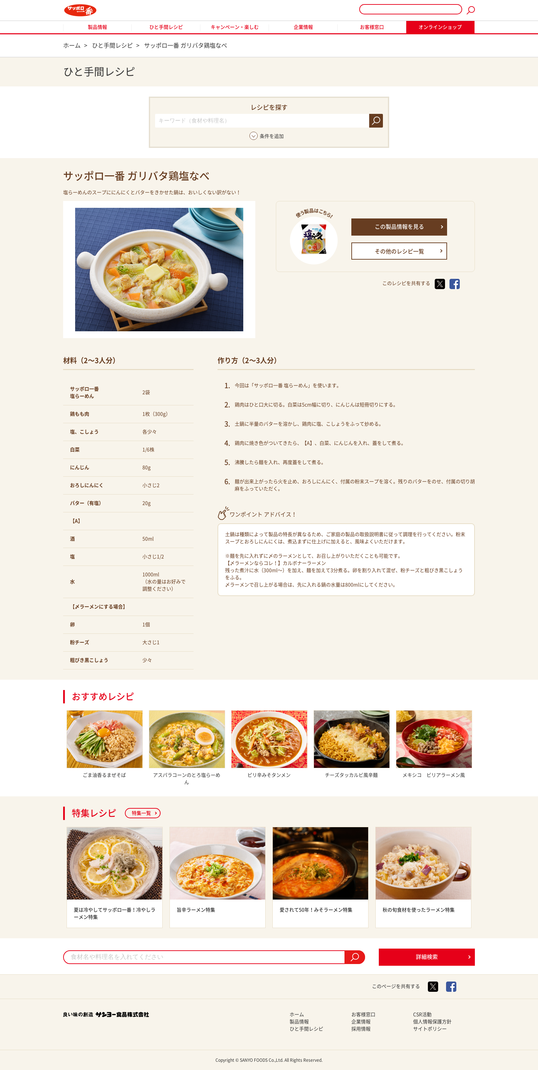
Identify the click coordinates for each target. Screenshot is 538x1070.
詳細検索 (427, 957)
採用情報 (361, 1028)
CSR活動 (422, 1014)
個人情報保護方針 (432, 1021)
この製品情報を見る (399, 226)
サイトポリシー (430, 1028)
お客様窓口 (372, 27)
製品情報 (97, 27)
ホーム (297, 1014)
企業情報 (303, 27)
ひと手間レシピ (166, 27)
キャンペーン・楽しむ (235, 27)
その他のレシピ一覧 (399, 251)
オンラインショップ (440, 27)
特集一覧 (141, 813)
